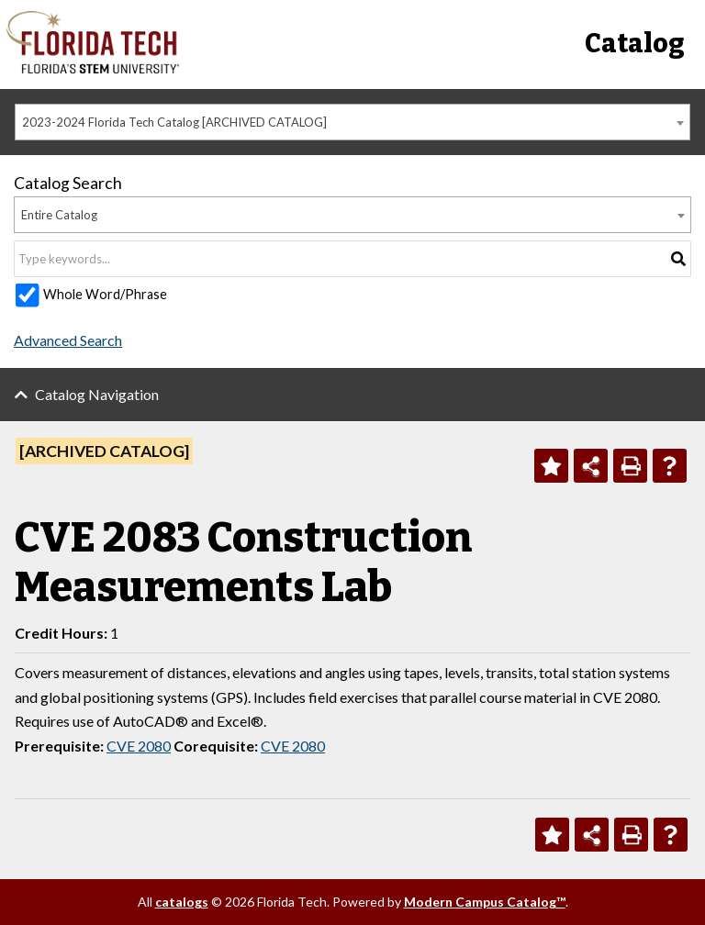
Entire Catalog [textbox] (59, 214)
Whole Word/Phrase (105, 294)
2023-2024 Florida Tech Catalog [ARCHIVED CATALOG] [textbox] (174, 122)
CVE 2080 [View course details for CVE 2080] (138, 745)
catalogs (181, 901)
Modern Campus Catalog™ (484, 901)
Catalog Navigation (97, 394)
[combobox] (352, 122)
